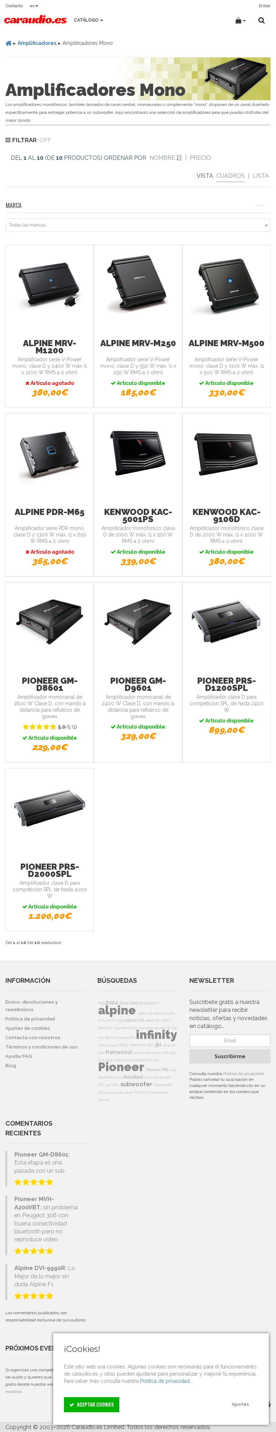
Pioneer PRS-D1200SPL (226, 684)
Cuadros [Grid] (230, 175)
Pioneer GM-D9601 (138, 684)
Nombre (166, 157)
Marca (135, 205)
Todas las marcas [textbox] (27, 225)
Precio (200, 157)
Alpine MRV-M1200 (49, 346)
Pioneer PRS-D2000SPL (49, 870)
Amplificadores (37, 43)
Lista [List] (261, 175)
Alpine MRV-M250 (138, 343)
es (34, 5)
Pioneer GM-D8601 (50, 684)
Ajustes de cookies (27, 1028)
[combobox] (138, 225)
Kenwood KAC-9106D (227, 515)
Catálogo (88, 20)
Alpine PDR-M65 (49, 512)
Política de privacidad (243, 1073)
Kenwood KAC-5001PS (138, 515)
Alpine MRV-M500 (226, 343)
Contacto (14, 5)
